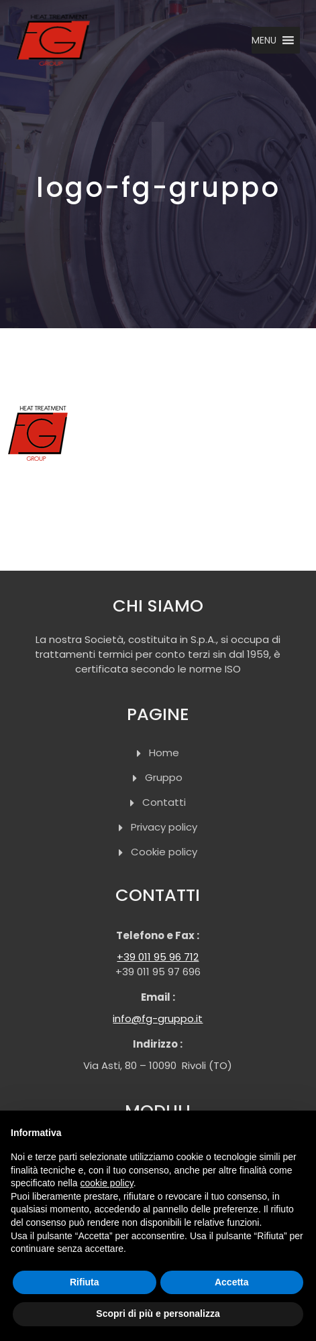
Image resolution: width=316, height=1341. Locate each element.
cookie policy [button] (107, 1183)
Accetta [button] (232, 1282)
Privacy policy (164, 827)
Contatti (164, 802)
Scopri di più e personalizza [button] (157, 1313)
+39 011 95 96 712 (158, 957)
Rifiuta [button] (84, 1282)
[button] (264, 40)
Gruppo (163, 777)
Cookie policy (164, 852)
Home (164, 753)
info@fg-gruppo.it (158, 1018)
